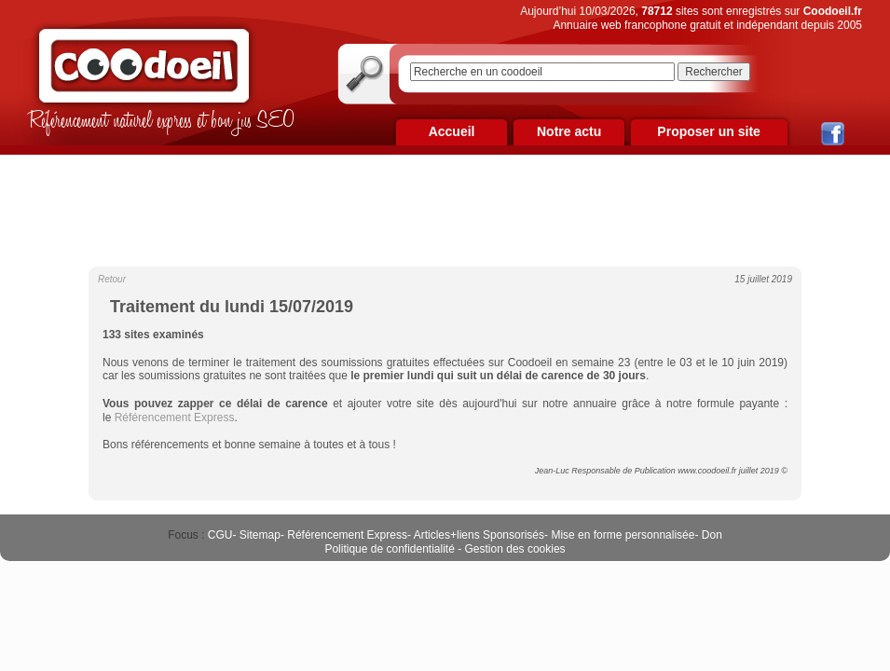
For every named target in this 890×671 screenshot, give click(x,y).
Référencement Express (347, 534)
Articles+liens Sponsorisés (479, 534)
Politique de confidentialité (389, 548)
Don (712, 534)
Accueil (452, 131)
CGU (220, 534)
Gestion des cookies (515, 548)
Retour (112, 279)
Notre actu (569, 131)
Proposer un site (708, 131)
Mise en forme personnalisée (622, 534)
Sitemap (260, 534)
